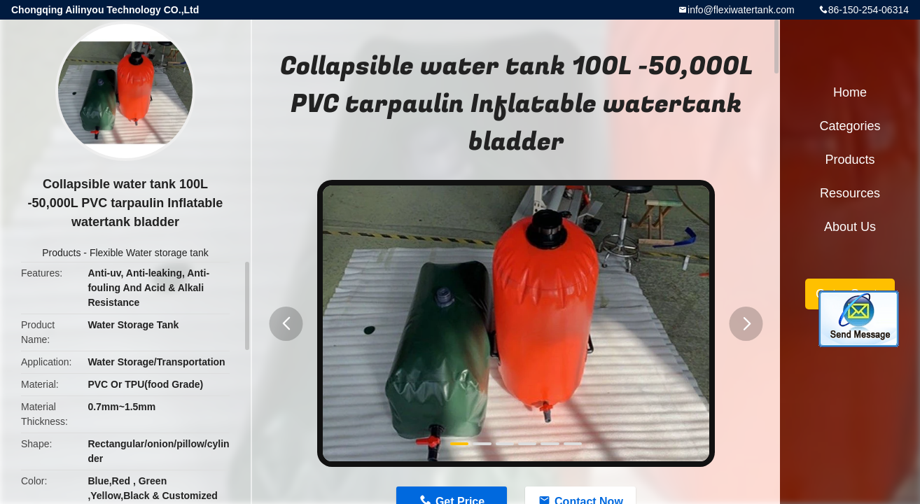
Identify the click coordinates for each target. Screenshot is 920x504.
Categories (849, 126)
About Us (850, 227)
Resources (850, 193)
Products (61, 252)
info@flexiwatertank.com (741, 9)
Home (850, 92)
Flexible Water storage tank (149, 252)
